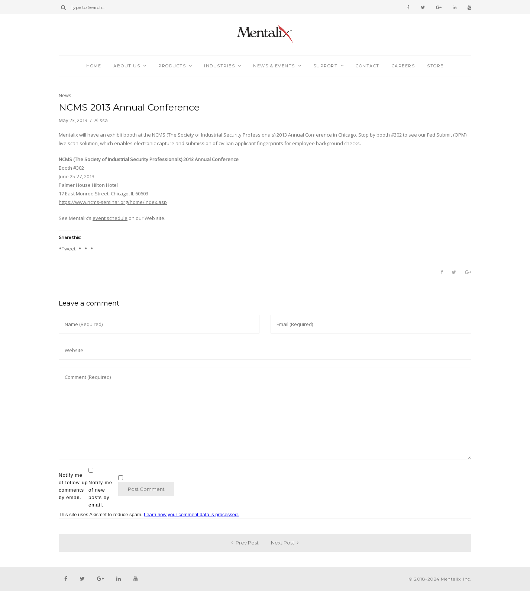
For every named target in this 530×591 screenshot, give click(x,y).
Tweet (68, 248)
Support (325, 65)
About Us (126, 65)
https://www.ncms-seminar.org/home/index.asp (113, 202)
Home (93, 65)
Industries (219, 65)
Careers (403, 65)
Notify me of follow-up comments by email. (73, 486)
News (65, 95)
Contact (367, 65)
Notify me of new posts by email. (100, 494)
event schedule (110, 218)
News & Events (274, 65)
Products (172, 65)
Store (435, 65)
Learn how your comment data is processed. (191, 514)
